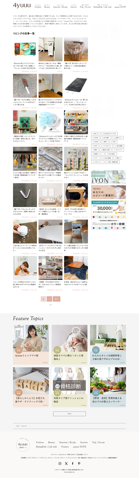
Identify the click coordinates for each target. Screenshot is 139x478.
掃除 (95, 150)
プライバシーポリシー (47, 458)
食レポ (96, 133)
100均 (96, 138)
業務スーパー (98, 154)
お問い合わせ (71, 454)
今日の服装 (107, 158)
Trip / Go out (98, 442)
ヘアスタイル (107, 146)
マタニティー (98, 162)
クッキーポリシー (60, 458)
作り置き (106, 138)
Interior (84, 442)
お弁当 (96, 142)
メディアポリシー (33, 458)
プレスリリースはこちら (58, 454)
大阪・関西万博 (113, 162)
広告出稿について (82, 454)
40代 (114, 142)
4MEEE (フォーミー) (94, 458)
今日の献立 (111, 154)
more (69, 414)
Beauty (51, 442)
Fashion (40, 442)
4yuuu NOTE (79, 447)
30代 (95, 146)
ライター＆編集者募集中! (109, 458)
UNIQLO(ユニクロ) (110, 133)
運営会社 (83, 458)
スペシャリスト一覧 (73, 458)
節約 (105, 142)
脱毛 (118, 158)
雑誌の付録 (106, 150)
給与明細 (119, 146)
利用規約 (23, 458)
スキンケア (118, 150)
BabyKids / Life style (46, 447)
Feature (65, 447)
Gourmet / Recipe (67, 442)
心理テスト (118, 138)
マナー (96, 158)
